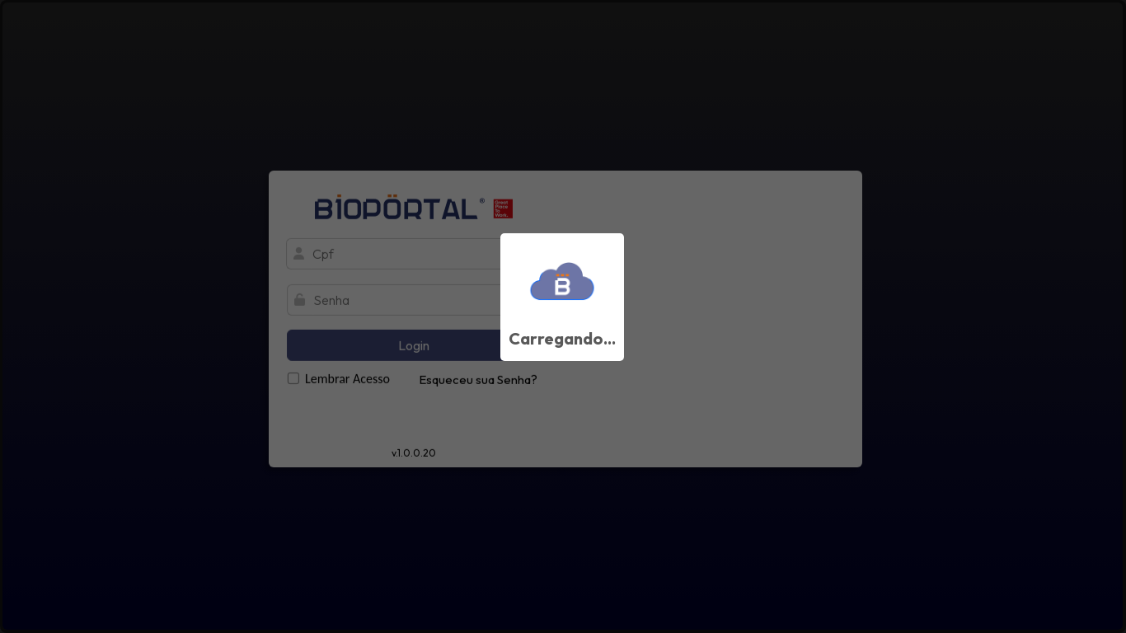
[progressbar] (563, 316)
